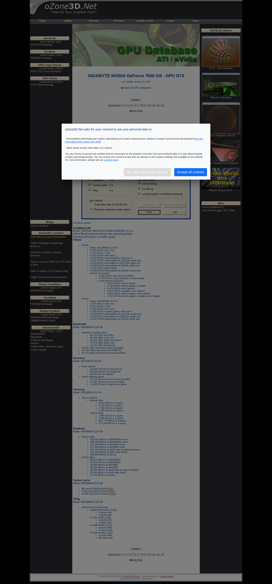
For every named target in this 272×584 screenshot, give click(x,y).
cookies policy (111, 160)
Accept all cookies (190, 172)
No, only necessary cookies (147, 172)
